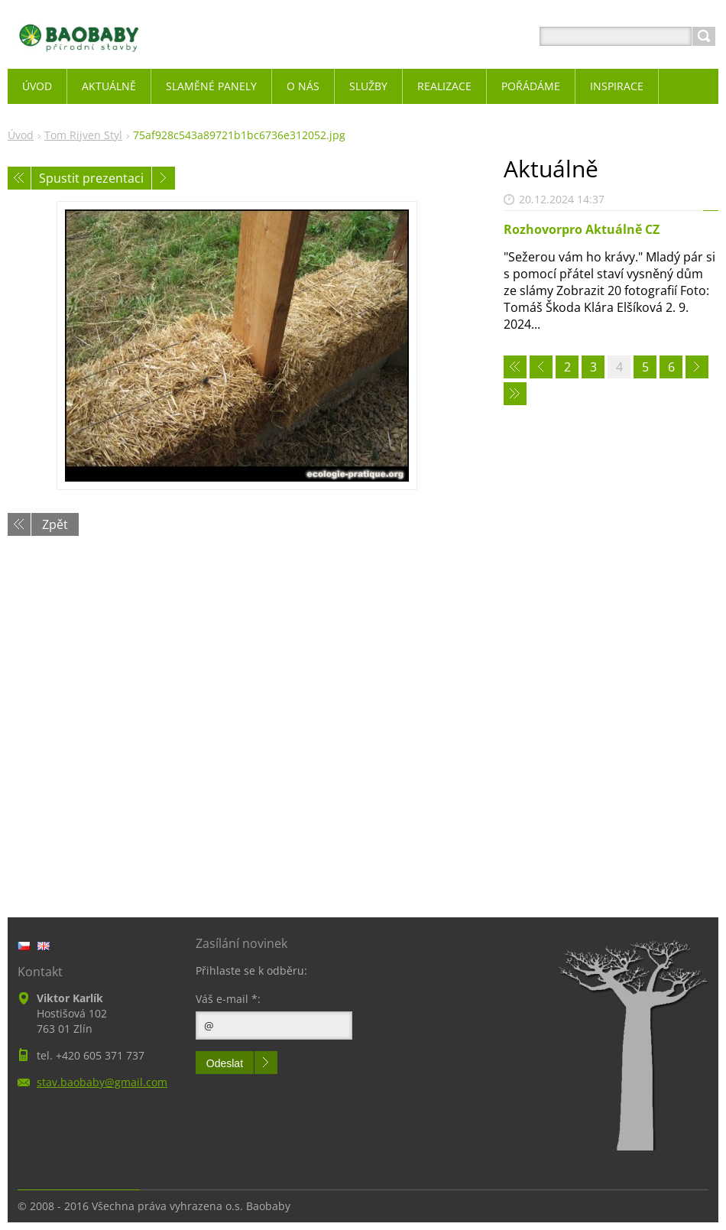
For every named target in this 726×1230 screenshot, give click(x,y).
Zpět (55, 524)
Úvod (21, 135)
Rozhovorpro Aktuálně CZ (582, 229)
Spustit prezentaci (91, 178)
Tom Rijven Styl (83, 135)
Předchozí (19, 178)
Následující (163, 178)
